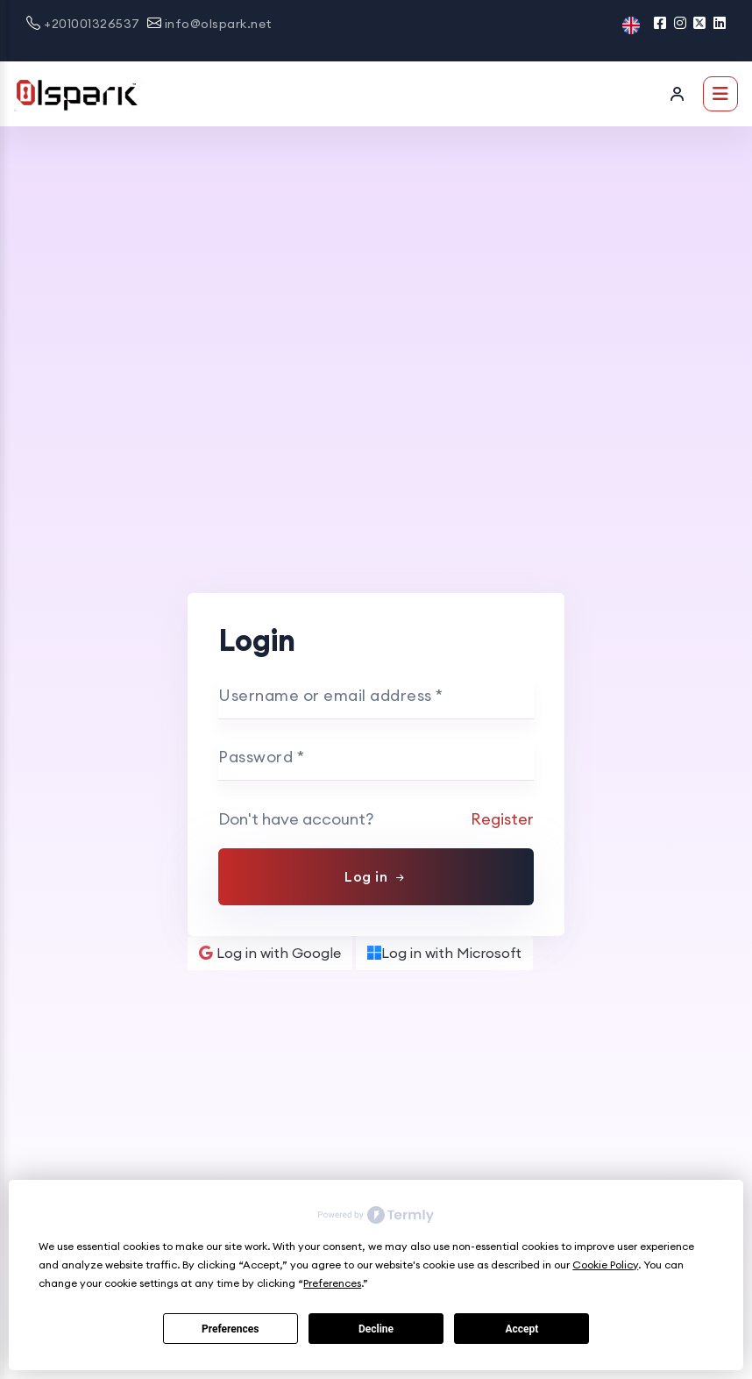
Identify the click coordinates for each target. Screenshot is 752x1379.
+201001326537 (92, 24)
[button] (631, 23)
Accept (521, 1329)
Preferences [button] (332, 1283)
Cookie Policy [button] (605, 1264)
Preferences (230, 1329)
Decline (376, 1329)
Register (502, 819)
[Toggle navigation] (720, 93)
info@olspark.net (219, 24)
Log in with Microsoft (444, 952)
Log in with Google (270, 952)
